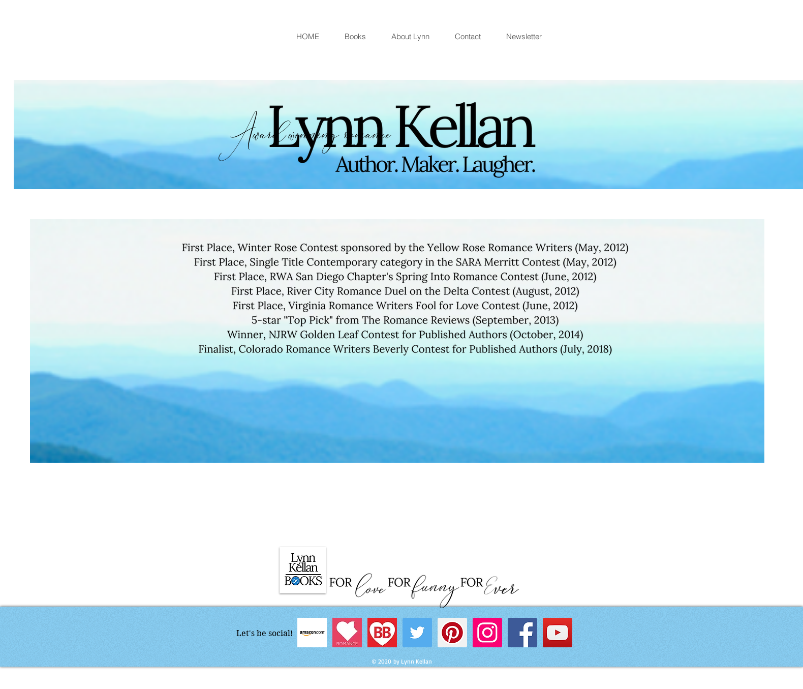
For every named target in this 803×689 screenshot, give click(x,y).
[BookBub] (382, 632)
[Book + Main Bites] (347, 632)
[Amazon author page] (312, 632)
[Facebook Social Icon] (522, 632)
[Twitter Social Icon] (417, 632)
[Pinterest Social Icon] (452, 632)
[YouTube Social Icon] (557, 632)
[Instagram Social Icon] (487, 632)
